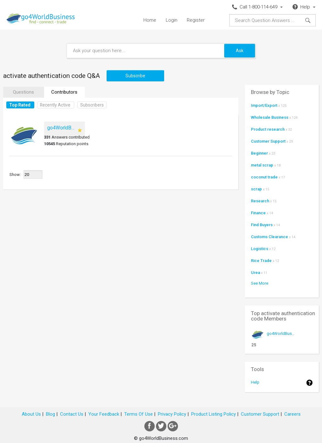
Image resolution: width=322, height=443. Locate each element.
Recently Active (55, 104)
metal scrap (262, 165)
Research (260, 201)
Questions (23, 92)
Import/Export (264, 105)
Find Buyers (262, 224)
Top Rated (20, 104)
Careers (292, 414)
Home (149, 20)
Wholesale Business (269, 117)
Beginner (259, 153)
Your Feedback (103, 414)
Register (196, 20)
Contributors (64, 92)
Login (171, 20)
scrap (256, 189)
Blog (50, 414)
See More (259, 283)
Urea (255, 272)
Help (255, 382)
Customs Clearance (269, 236)
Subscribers (92, 104)
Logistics (259, 248)
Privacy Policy (172, 414)
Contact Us (71, 414)
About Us (31, 414)
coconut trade (264, 177)
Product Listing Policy (213, 414)
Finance (258, 213)
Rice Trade (261, 260)
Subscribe (135, 75)
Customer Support (268, 141)
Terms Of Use (138, 414)
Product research (268, 129)
